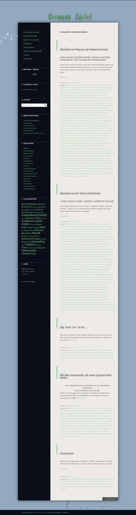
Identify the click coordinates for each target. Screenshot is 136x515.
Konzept (102, 125)
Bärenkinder (108, 408)
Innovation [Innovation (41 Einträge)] (44, 218)
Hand (105, 252)
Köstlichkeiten (93, 262)
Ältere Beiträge (110, 498)
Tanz (67, 431)
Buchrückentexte (28, 156)
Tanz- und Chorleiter (65, 163)
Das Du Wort (107, 350)
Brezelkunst (90, 411)
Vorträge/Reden (27, 183)
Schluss (67, 284)
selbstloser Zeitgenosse (104, 156)
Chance (104, 236)
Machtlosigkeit (97, 484)
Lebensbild (100, 128)
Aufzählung (78, 229)
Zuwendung (80, 176)
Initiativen (74, 118)
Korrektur (85, 262)
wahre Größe (93, 171)
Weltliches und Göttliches (91, 302)
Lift (88, 421)
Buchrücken (71, 236)
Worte (61, 176)
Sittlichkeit (111, 484)
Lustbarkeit (73, 135)
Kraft (98, 262)
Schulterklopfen (64, 358)
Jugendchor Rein (107, 120)
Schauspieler (109, 355)
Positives (74, 153)
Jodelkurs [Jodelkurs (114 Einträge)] (27, 221)
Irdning (62, 355)
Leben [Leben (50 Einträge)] (35, 227)
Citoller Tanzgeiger (70, 93)
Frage (106, 103)
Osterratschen (96, 148)
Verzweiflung (78, 168)
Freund (86, 247)
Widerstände (81, 173)
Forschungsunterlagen (97, 103)
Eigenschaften (64, 98)
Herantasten (92, 254)
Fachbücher (103, 244)
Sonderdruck (104, 284)
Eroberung (75, 244)
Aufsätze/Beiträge (28, 151)
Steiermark (79, 289)
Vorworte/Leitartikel (28, 186)
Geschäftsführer (92, 108)
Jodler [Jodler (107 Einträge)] (25, 224)
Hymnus (92, 418)
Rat (88, 279)
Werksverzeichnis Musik (32, 51)
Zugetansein (98, 307)
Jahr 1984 (109, 118)
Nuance (107, 274)
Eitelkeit (76, 98)
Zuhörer (105, 307)
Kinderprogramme (65, 125)
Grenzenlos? (67, 453)
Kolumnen (72, 348)
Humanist (70, 257)
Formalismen (87, 103)
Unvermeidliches (81, 295)
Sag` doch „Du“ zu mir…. (74, 327)
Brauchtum (98, 234)
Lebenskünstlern (101, 264)
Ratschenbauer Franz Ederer (91, 153)
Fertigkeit (70, 103)
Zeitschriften (72, 307)
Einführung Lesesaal (31, 32)
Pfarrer (81, 355)
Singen (102, 158)
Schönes (73, 284)
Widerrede (63, 305)
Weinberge (71, 302)
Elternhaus (101, 98)
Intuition (99, 257)
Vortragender (79, 171)
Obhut (68, 426)
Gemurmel (63, 416)
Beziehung (84, 90)
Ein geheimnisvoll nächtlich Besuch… (34, 133)
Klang (101, 259)
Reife (112, 153)
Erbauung (103, 242)
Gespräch (100, 108)
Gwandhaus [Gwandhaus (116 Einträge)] (29, 215)
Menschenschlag (104, 269)
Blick (79, 234)
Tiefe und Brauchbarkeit (103, 163)
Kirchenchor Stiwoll (81, 125)
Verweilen (96, 297)
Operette (82, 277)
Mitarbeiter (63, 138)
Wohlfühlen (89, 173)
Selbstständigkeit (65, 158)
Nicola (103, 146)
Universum (97, 166)
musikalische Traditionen (100, 138)
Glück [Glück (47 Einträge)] (42, 212)
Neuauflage (81, 146)
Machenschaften (81, 135)
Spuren (83, 161)
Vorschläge (72, 171)
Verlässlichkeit (64, 168)
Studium (109, 161)
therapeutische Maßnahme (79, 292)
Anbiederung (107, 224)
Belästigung (68, 411)
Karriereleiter (98, 123)
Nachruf (100, 143)
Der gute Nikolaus (28, 130)
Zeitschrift (73, 176)
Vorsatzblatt (89, 300)
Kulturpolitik (79, 128)
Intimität (93, 257)
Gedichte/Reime (28, 161)
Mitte (79, 138)
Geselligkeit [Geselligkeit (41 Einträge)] (36, 212)
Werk (110, 302)
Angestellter (88, 85)
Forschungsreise (78, 247)
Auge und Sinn (86, 229)
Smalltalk (62, 161)
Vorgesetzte (102, 358)
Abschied (73, 85)
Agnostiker (90, 224)
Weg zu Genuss (102, 171)
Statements (26, 181)
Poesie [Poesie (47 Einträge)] (31, 236)
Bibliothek (69, 234)
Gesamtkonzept (82, 108)
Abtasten (69, 350)
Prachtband (68, 279)
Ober (111, 274)
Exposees (26, 158)
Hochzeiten (83, 115)
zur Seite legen (64, 310)
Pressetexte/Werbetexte (30, 173)
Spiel (68, 287)
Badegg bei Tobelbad (80, 87)
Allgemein (26, 148)
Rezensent (95, 282)
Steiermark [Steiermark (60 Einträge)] (26, 242)
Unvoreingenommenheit (67, 433)
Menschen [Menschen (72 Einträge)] (26, 233)
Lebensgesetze (64, 130)
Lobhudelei (103, 133)
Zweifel (86, 176)
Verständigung (95, 486)
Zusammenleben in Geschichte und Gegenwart (82, 310)
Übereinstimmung (90, 431)
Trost (70, 166)
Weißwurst (91, 433)
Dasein (62, 239)
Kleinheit (66, 262)
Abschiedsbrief (80, 85)
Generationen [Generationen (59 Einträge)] (27, 212)
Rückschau (63, 428)
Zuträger (104, 310)
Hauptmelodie (64, 418)
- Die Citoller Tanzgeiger (28, 271)
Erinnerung (63, 100)
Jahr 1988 (63, 120)
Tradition (65, 166)
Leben (93, 264)
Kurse (85, 128)
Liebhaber (74, 269)
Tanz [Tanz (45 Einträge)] (22, 245)
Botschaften (91, 234)
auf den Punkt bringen (98, 226)
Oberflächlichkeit (64, 148)
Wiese (111, 486)
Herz (69, 115)
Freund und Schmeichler (95, 247)
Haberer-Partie (97, 353)
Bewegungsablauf (72, 479)
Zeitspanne (79, 307)
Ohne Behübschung (75, 148)
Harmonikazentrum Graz (74, 113)
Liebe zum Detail (104, 130)
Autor (61, 231)
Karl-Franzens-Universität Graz (85, 123)
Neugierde (98, 423)
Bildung (75, 234)
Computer (106, 411)
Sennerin (93, 428)
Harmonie (79, 254)
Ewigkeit (97, 244)
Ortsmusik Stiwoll (87, 148)
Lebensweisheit (81, 267)
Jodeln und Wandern (96, 120)
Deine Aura (72, 239)
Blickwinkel (91, 90)
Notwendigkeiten (100, 274)
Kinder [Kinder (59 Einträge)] (39, 224)
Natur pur (109, 143)
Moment (90, 138)
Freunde (67, 105)
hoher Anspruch (92, 115)
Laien (67, 264)
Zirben (62, 436)
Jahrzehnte (63, 259)
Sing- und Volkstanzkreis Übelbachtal (89, 158)
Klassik (106, 259)
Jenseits (80, 120)
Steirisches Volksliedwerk (93, 161)
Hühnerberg (63, 257)
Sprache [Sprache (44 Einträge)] (43, 239)
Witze (83, 305)
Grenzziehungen (99, 481)
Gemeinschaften (73, 108)
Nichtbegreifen (97, 146)
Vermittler (81, 297)
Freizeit (85, 353)
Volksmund (72, 300)
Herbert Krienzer (104, 113)
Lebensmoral (87, 130)
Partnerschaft (74, 151)
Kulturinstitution (71, 128)
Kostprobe (79, 421)
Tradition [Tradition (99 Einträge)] (30, 244)
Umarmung (83, 166)
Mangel (97, 269)
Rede (104, 279)
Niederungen (105, 423)
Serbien (99, 428)
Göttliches (89, 252)
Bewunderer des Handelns (101, 231)
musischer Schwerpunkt (90, 143)
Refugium (108, 153)
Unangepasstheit (103, 292)
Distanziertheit (104, 239)
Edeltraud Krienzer (91, 95)
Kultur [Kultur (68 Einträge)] (24, 227)
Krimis (102, 262)
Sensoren (72, 358)
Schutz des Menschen (79, 156)
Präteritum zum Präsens (79, 279)
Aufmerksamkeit (69, 229)
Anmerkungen (81, 226)
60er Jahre (70, 224)
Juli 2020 (62, 123)
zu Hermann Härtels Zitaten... (29, 89)
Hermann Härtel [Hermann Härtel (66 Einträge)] (33, 218)
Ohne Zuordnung (28, 171)
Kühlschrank (76, 484)
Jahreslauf (69, 120)
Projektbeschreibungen (29, 176)
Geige (66, 108)
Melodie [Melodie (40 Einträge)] (32, 230)
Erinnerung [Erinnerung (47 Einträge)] (32, 210)
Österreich (105, 484)
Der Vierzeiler (88, 479)
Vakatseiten (90, 295)
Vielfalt (85, 168)
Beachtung (67, 231)
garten (90, 105)
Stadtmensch (63, 289)
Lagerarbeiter (68, 355)
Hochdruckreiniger (84, 418)
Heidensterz (95, 113)
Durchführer (82, 95)
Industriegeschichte (65, 118)
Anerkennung (90, 408)
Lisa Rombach (94, 421)
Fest (107, 479)
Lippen (80, 269)
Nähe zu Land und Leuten (77, 274)
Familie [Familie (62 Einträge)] (40, 209)
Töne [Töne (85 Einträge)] (24, 247)
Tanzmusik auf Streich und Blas (87, 163)
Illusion (99, 115)
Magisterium (90, 135)
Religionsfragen (64, 282)
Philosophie (105, 277)
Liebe (69, 269)
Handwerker (103, 110)
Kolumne (70, 484)
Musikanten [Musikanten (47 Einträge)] (25, 236)
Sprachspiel (86, 287)
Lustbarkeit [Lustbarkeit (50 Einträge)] (25, 230)
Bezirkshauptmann (90, 350)
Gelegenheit (78, 249)
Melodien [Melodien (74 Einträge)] (39, 230)
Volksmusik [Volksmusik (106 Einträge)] (28, 250)
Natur (104, 143)
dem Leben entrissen (82, 239)
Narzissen (88, 274)
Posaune (98, 426)
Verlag (71, 297)
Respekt (72, 282)
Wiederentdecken (72, 305)
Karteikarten (95, 259)
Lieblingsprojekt (68, 133)
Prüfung (103, 426)
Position (86, 355)
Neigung (74, 146)
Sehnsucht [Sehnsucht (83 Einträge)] (27, 238)
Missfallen (63, 272)
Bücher (108, 234)
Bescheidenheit (88, 231)
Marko (110, 421)
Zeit (111, 305)
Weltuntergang (99, 433)
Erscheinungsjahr (83, 244)
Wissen (79, 305)
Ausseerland (101, 229)
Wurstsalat (63, 489)
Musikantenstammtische (87, 141)
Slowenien (63, 486)
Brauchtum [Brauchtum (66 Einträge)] (26, 207)
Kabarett (89, 259)
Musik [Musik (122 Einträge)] (36, 233)
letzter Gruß (102, 267)
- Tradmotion (25, 274)
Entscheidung (108, 98)
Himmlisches (107, 254)
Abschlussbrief (82, 408)
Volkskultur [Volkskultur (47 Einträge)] (31, 248)
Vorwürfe (86, 171)
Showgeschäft (74, 158)
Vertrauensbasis (93, 358)
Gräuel (86, 110)
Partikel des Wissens (91, 277)
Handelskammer (64, 254)
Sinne (107, 158)
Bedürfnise (74, 231)
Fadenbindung (69, 247)
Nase (93, 274)
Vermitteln (71, 168)
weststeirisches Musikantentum (69, 173)
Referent (102, 153)
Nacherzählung (88, 272)
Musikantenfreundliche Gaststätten (70, 141)
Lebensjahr (72, 130)
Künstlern (62, 264)
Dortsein (75, 95)
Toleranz (89, 292)
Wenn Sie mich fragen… (30, 128)
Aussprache (109, 229)
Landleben (73, 264)
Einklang (71, 98)
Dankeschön (80, 93)
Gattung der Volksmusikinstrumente (103, 105)
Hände (109, 252)
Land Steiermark (92, 128)
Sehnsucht (87, 428)
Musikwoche (91, 423)
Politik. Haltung (108, 151)
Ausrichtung (70, 87)
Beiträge (66, 90)
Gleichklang (80, 110)
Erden (108, 242)
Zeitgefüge (67, 176)
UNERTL (105, 431)
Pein (79, 151)
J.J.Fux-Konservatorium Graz (97, 118)
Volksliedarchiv (64, 300)
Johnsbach (109, 418)
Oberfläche (63, 426)
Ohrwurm (73, 426)
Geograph (110, 249)
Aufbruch (108, 85)
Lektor (96, 267)
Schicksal (70, 156)
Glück (83, 252)
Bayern (62, 411)
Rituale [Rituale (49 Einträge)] (36, 236)
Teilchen (107, 289)
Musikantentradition (100, 141)
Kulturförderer (109, 262)
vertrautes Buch (88, 297)
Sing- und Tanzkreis (81, 284)
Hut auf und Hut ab (28, 125)
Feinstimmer (63, 103)
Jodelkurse (86, 120)
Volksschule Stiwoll (99, 168)
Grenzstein (91, 481)
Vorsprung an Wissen (99, 300)
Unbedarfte (63, 295)
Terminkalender (74, 431)
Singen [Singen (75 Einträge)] (37, 238)
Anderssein (63, 226)
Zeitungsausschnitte (89, 307)
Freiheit (62, 105)
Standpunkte (71, 289)
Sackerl (101, 282)
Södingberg (69, 161)
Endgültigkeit (90, 242)
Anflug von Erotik (72, 226)
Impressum (27, 59)
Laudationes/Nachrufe (75, 82)
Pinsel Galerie (28, 47)
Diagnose (96, 239)
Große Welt (95, 252)
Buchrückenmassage (81, 236)
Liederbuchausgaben (93, 133)
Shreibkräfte (79, 358)
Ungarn (88, 486)
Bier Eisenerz (82, 411)
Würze (110, 433)
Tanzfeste (74, 163)
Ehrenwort (68, 353)
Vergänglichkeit (105, 166)
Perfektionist (85, 151)
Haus (106, 481)
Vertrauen (86, 358)
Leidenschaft (94, 130)
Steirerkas (63, 431)
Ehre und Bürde (101, 95)
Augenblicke (94, 229)
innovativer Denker (83, 118)
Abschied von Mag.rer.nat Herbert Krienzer (84, 49)
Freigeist (111, 103)
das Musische (88, 93)
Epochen (97, 242)
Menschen (105, 135)
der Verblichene (101, 93)
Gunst (101, 252)
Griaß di (90, 353)
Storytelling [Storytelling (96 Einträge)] (38, 241)
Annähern (75, 350)
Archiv (103, 85)
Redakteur (99, 279)
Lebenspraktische (72, 267)
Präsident (97, 355)
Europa (103, 479)
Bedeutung (105, 87)
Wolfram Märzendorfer (106, 173)
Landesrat (75, 355)
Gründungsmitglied (94, 110)
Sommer (111, 428)
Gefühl (62, 108)
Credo (101, 350)
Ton (80, 431)
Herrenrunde (99, 254)
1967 (68, 85)
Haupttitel (85, 254)
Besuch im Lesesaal (31, 40)
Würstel (106, 433)
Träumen (95, 292)
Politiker (62, 279)
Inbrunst (97, 418)
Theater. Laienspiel (65, 292)
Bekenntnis (80, 231)
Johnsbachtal (64, 421)
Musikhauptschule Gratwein (68, 143)
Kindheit (73, 125)
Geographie (63, 252)
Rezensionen (27, 178)
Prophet (80, 153)
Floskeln (111, 479)
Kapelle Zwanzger (71, 123)
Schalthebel (63, 156)
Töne (83, 431)
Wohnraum (96, 173)
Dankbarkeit (110, 236)
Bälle (88, 87)
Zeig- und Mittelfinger (103, 305)
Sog (89, 284)
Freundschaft (63, 249)
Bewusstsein (77, 90)
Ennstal (73, 353)
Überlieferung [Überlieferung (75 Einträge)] (28, 253)
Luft (100, 421)
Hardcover (73, 254)
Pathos (100, 277)
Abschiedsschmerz (72, 408)
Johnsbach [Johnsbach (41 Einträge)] (33, 224)
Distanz (62, 353)
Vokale (85, 433)
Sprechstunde (94, 287)
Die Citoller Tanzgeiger (54, 512)
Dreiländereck (97, 479)
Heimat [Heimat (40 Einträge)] (23, 218)
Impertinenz (105, 115)
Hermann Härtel (70, 17)
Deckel (67, 239)
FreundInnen (74, 105)
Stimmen (103, 161)
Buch (103, 234)
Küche (85, 421)
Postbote (91, 355)
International (63, 484)
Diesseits (70, 95)
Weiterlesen (65, 77)
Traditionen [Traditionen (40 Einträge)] (39, 245)
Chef (98, 350)
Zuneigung (111, 307)
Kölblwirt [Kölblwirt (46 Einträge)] (30, 227)
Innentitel (88, 257)
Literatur (85, 269)
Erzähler (91, 244)
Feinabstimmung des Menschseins (100, 100)
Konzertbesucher (74, 262)
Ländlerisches (80, 264)
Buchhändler (63, 236)
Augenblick (63, 87)
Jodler (84, 259)
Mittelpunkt (85, 138)
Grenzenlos (72, 481)
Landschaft (88, 264)
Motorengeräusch (78, 423)
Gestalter (106, 108)
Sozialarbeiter (77, 161)
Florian (91, 413)
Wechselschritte (104, 486)
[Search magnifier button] (45, 105)
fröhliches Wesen (83, 105)
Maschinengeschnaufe (66, 423)
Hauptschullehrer (86, 113)
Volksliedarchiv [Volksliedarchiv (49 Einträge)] (40, 248)
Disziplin (71, 413)
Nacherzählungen (98, 272)
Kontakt (26, 55)
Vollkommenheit (80, 300)
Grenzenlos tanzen (82, 481)
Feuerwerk (85, 413)
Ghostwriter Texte (28, 163)
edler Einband (71, 242)
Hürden (76, 257)
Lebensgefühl (108, 128)
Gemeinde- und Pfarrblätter (90, 249)
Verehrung (104, 295)
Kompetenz (96, 125)
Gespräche (89, 416)
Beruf (71, 90)
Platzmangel (91, 426)
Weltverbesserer (104, 302)
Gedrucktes (71, 249)
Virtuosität (90, 168)
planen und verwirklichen (96, 151)
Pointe (111, 277)
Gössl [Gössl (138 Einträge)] (42, 215)
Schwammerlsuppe (92, 156)
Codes (101, 411)
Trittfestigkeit (81, 486)
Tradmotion (65, 512)
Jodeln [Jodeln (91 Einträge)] (39, 221)
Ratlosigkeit (92, 279)
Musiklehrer (79, 143)
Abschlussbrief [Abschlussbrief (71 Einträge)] (28, 204)
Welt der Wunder (79, 302)
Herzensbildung (75, 115)
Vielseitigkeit (103, 297)
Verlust (76, 297)
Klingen (90, 125)
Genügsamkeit (103, 249)
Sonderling (63, 287)
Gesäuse (82, 416)
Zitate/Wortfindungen (29, 188)
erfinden (62, 244)
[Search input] (33, 105)
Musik (85, 423)
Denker (91, 239)
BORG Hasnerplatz (100, 90)
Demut (94, 93)
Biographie (27, 44)
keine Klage (106, 123)
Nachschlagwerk (64, 274)
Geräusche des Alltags (73, 416)
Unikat (69, 295)
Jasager (75, 120)
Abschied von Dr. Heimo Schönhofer (80, 193)
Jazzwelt (102, 418)
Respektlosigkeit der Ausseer (83, 282)
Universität (90, 166)
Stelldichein (86, 289)
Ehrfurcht (78, 242)
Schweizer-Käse (78, 428)
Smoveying (105, 428)
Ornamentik (80, 426)
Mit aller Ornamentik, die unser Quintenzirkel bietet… (86, 376)
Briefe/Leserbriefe (74, 406)
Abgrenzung (77, 224)
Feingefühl (79, 353)
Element (84, 242)
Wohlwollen (89, 305)
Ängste (94, 85)
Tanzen (75, 486)
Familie (77, 100)
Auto (103, 408)
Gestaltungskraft (71, 110)
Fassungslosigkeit (85, 100)
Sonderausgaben (96, 284)
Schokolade (70, 428)
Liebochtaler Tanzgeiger (80, 133)
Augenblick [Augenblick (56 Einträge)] (40, 204)
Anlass (99, 85)
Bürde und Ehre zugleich (94, 236)
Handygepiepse (106, 416)
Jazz (68, 259)
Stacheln (105, 287)
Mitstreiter (74, 138)
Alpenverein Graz (98, 224)
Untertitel (73, 295)
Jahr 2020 (104, 257)
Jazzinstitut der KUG (76, 259)
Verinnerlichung (78, 433)
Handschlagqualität (107, 353)
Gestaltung (63, 110)
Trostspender (76, 166)
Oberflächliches (64, 277)
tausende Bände (100, 289)
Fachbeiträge (70, 100)
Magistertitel (98, 135)
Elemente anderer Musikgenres (88, 98)
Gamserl (108, 413)
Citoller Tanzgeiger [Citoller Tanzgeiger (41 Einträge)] (37, 207)
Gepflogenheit (71, 252)
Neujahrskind (88, 146)
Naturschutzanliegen (66, 146)
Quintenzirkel (110, 426)
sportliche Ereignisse (76, 287)
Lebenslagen (88, 484)
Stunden (92, 289)
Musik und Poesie (78, 272)
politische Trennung (65, 153)
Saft (105, 282)
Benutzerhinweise (30, 36)
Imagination (81, 257)
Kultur (82, 484)
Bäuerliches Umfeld (95, 87)
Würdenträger (110, 358)
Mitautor (69, 138)
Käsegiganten (72, 421)
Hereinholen (63, 115)
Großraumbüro (97, 416)
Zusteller (98, 310)
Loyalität (67, 135)
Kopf (81, 262)
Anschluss (88, 226)
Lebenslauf (79, 130)
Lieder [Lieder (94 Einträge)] (42, 227)
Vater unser (97, 295)
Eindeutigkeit (77, 413)
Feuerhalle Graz (78, 103)
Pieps (85, 426)
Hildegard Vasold (73, 418)
